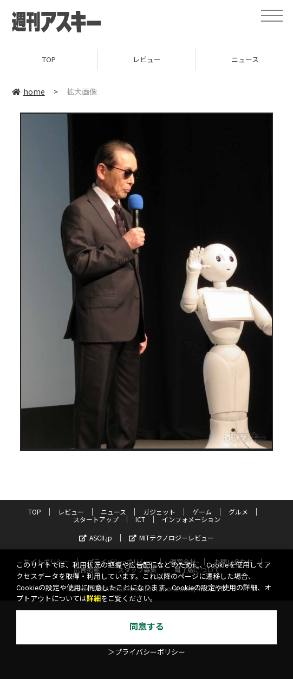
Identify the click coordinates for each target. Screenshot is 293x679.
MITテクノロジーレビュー (171, 537)
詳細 (94, 599)
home (28, 91)
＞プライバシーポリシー (146, 652)
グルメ (238, 511)
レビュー (147, 59)
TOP (49, 59)
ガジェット (159, 511)
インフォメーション (191, 519)
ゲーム (202, 511)
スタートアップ (96, 519)
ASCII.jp (95, 537)
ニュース (113, 511)
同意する (146, 627)
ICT (140, 519)
